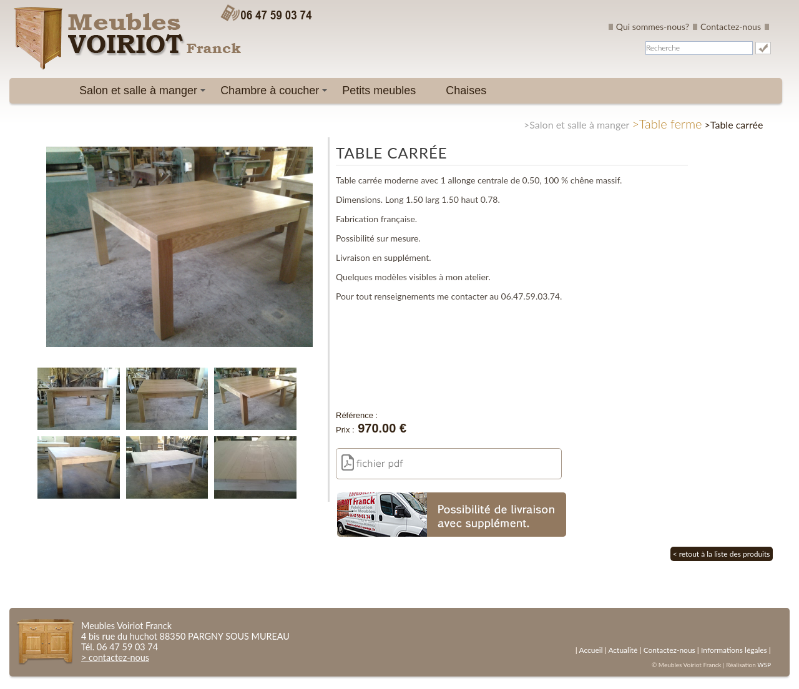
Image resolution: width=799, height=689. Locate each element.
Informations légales (734, 650)
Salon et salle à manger (144, 93)
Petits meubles (379, 90)
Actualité (622, 650)
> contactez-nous (115, 657)
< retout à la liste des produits (721, 554)
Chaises (466, 90)
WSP (764, 664)
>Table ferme (667, 123)
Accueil (590, 650)
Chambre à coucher (275, 93)
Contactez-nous (730, 26)
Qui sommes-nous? (652, 26)
